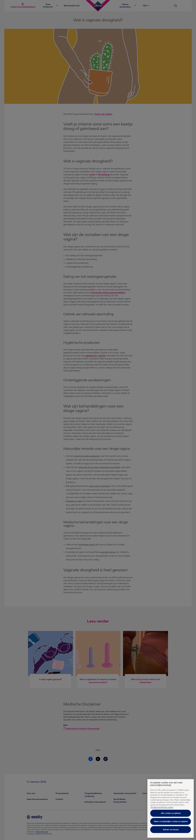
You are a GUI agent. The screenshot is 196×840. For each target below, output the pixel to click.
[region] (170, 808)
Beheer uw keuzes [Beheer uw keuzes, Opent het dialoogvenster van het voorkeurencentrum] (171, 829)
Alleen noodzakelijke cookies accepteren (171, 821)
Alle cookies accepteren (171, 813)
